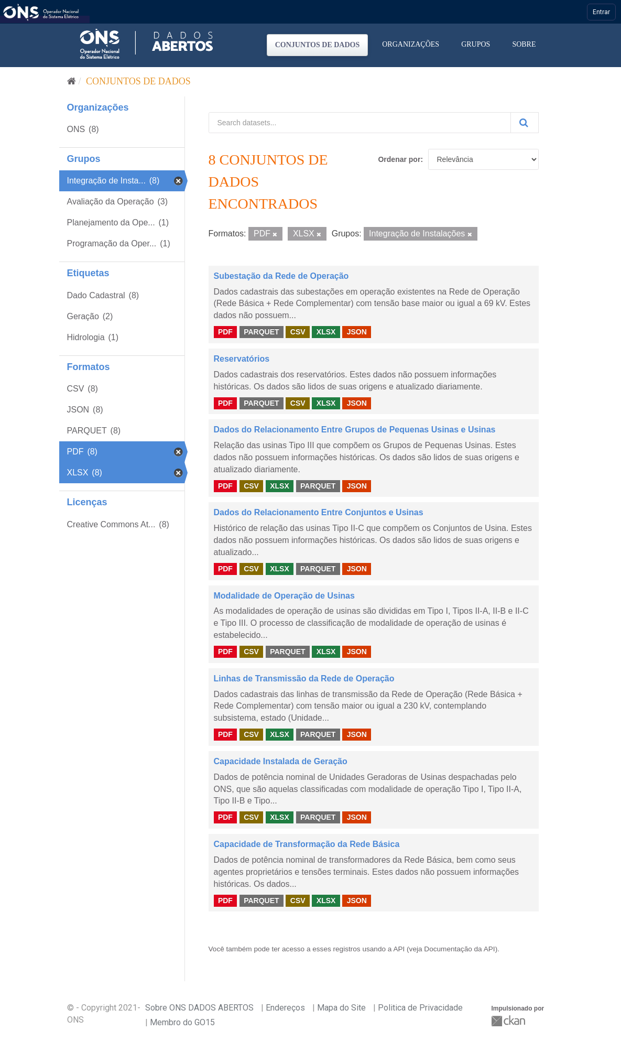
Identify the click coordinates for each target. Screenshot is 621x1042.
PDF (225, 332)
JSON (357, 332)
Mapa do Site (341, 1008)
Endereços (285, 1008)
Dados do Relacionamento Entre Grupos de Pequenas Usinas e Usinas (355, 429)
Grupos (475, 44)
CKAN (509, 1020)
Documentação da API (459, 949)
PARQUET (261, 332)
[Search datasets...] (360, 122)
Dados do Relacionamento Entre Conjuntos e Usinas (318, 512)
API (399, 949)
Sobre (524, 44)
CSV (298, 332)
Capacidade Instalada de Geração (280, 761)
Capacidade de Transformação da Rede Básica (307, 844)
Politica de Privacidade (420, 1008)
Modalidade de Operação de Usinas (284, 595)
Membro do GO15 (182, 1022)
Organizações (410, 44)
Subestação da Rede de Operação (281, 276)
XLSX (326, 332)
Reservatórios (242, 358)
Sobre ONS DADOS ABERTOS (199, 1008)
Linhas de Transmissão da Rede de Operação (304, 678)
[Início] (71, 81)
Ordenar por (399, 159)
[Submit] (524, 122)
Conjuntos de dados (317, 45)
